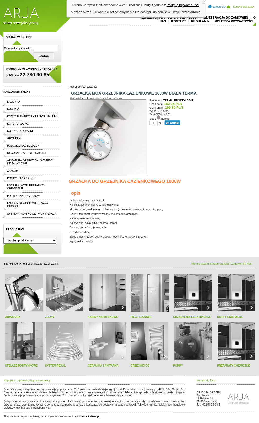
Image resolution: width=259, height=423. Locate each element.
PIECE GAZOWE (140, 316)
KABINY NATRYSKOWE (103, 316)
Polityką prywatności (183, 5)
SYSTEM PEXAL (55, 365)
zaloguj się (219, 6)
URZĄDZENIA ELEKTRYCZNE (192, 316)
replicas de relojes (53, 398)
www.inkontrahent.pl (87, 416)
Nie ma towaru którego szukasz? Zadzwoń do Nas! (221, 263)
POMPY (178, 365)
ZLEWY (49, 316)
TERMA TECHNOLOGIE (178, 100)
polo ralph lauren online (148, 395)
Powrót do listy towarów (83, 86)
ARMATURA (12, 316)
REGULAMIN (200, 21)
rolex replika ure (79, 407)
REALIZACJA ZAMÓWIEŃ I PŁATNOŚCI (169, 18)
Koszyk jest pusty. (244, 6)
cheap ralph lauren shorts (26, 398)
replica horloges (59, 407)
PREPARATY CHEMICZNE (233, 365)
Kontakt (178, 21)
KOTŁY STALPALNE (230, 316)
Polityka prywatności (234, 21)
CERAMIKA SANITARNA (103, 365)
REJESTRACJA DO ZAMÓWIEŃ (225, 18)
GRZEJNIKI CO (139, 365)
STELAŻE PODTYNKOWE (21, 365)
